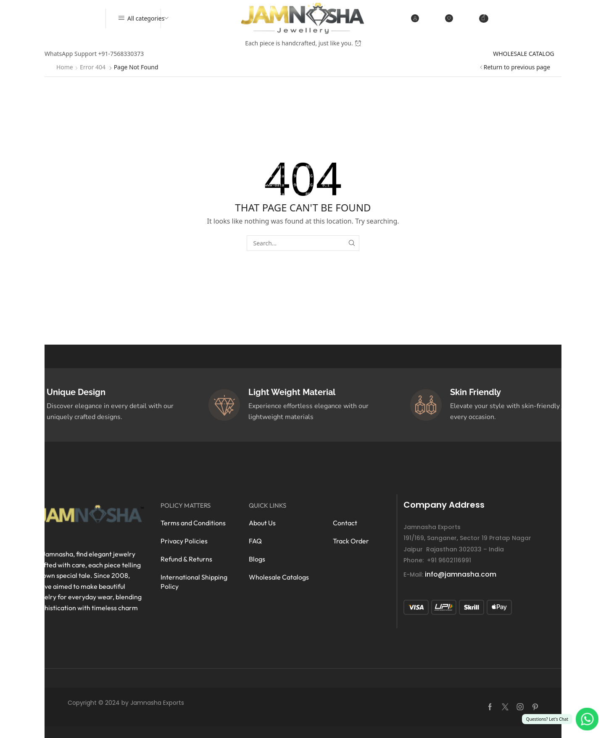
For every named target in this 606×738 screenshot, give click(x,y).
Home (64, 67)
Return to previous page (517, 67)
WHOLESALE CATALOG (523, 54)
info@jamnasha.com (460, 574)
